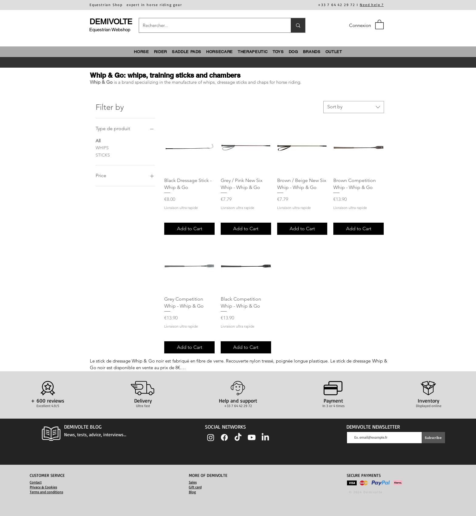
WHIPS (102, 147)
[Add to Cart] (189, 229)
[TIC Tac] (238, 437)
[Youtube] (251, 437)
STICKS (103, 155)
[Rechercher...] (210, 25)
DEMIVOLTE (111, 21)
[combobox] (353, 107)
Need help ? (372, 4)
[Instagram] (210, 437)
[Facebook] (224, 437)
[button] (379, 24)
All (98, 140)
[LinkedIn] (265, 437)
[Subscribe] (433, 437)
